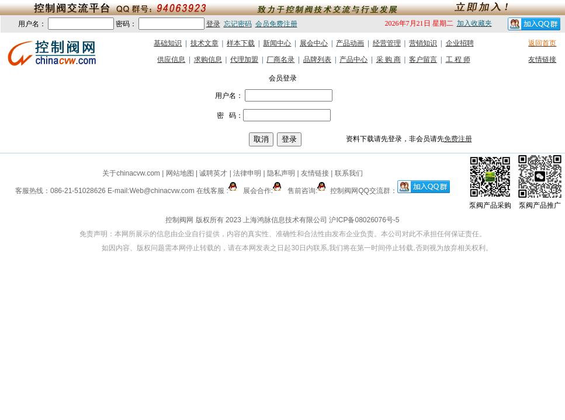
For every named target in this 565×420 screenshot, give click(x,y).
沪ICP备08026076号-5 (364, 220)
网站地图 (180, 173)
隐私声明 (281, 173)
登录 (213, 24)
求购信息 (208, 59)
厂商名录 (280, 59)
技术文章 (204, 43)
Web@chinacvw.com (161, 191)
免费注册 (458, 139)
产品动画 (350, 43)
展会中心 (314, 43)
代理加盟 (244, 59)
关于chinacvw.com (131, 173)
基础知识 (168, 43)
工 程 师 (458, 59)
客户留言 (423, 59)
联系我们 (349, 173)
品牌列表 (317, 59)
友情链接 (542, 59)
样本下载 (241, 43)
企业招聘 (460, 43)
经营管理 (387, 43)
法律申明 (247, 173)
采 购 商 (388, 59)
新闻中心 (277, 43)
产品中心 (353, 59)
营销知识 (423, 43)
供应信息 (171, 59)
